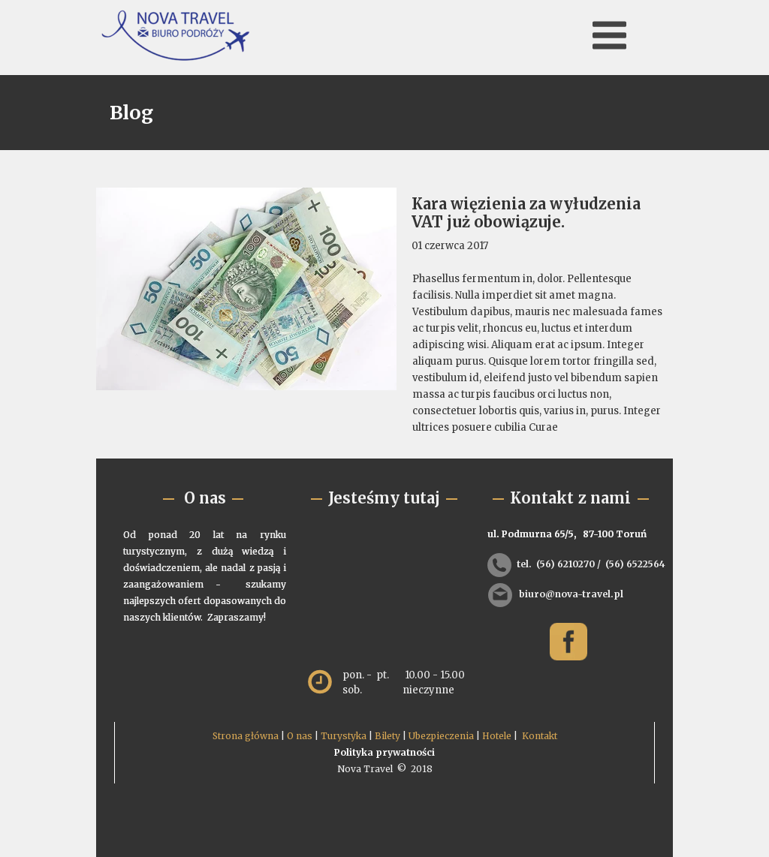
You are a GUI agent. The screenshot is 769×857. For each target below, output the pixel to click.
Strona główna (246, 735)
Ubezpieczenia (441, 735)
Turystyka (343, 735)
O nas (299, 735)
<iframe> (386, 588)
